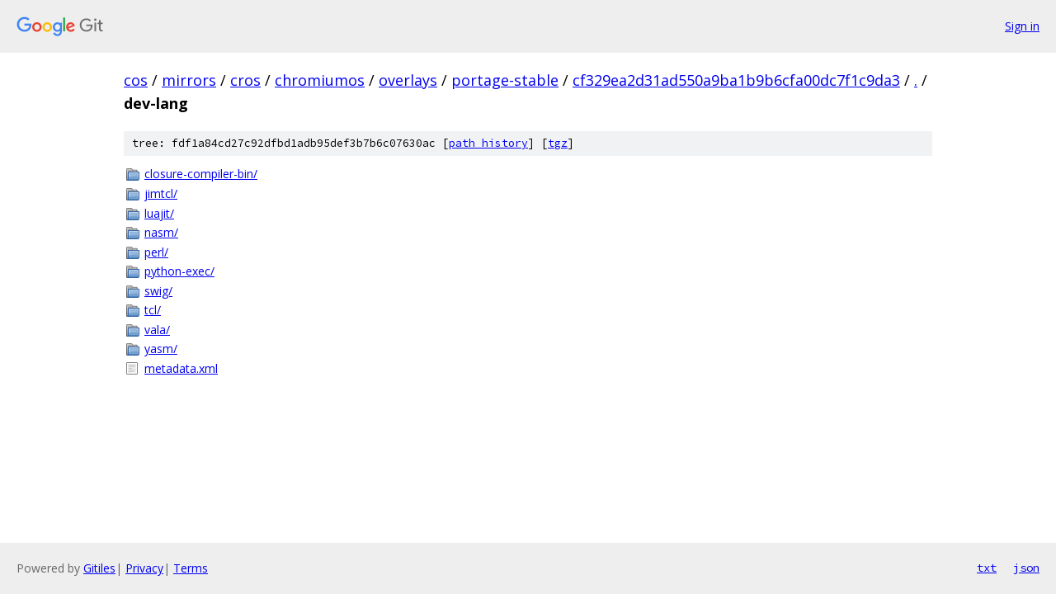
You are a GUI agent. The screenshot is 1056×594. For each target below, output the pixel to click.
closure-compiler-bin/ (200, 174)
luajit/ (159, 213)
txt (987, 567)
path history (488, 143)
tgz (558, 143)
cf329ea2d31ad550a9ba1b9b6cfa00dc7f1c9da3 (736, 80)
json (1026, 567)
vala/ (157, 329)
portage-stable (505, 80)
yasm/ (160, 348)
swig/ (158, 291)
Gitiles (99, 568)
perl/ (156, 252)
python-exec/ (179, 271)
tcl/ (152, 310)
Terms (190, 568)
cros (245, 80)
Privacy (144, 568)
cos (136, 80)
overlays (408, 80)
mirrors (189, 80)
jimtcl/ (160, 193)
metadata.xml (181, 368)
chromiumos (320, 80)
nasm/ (161, 232)
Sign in (1022, 26)
